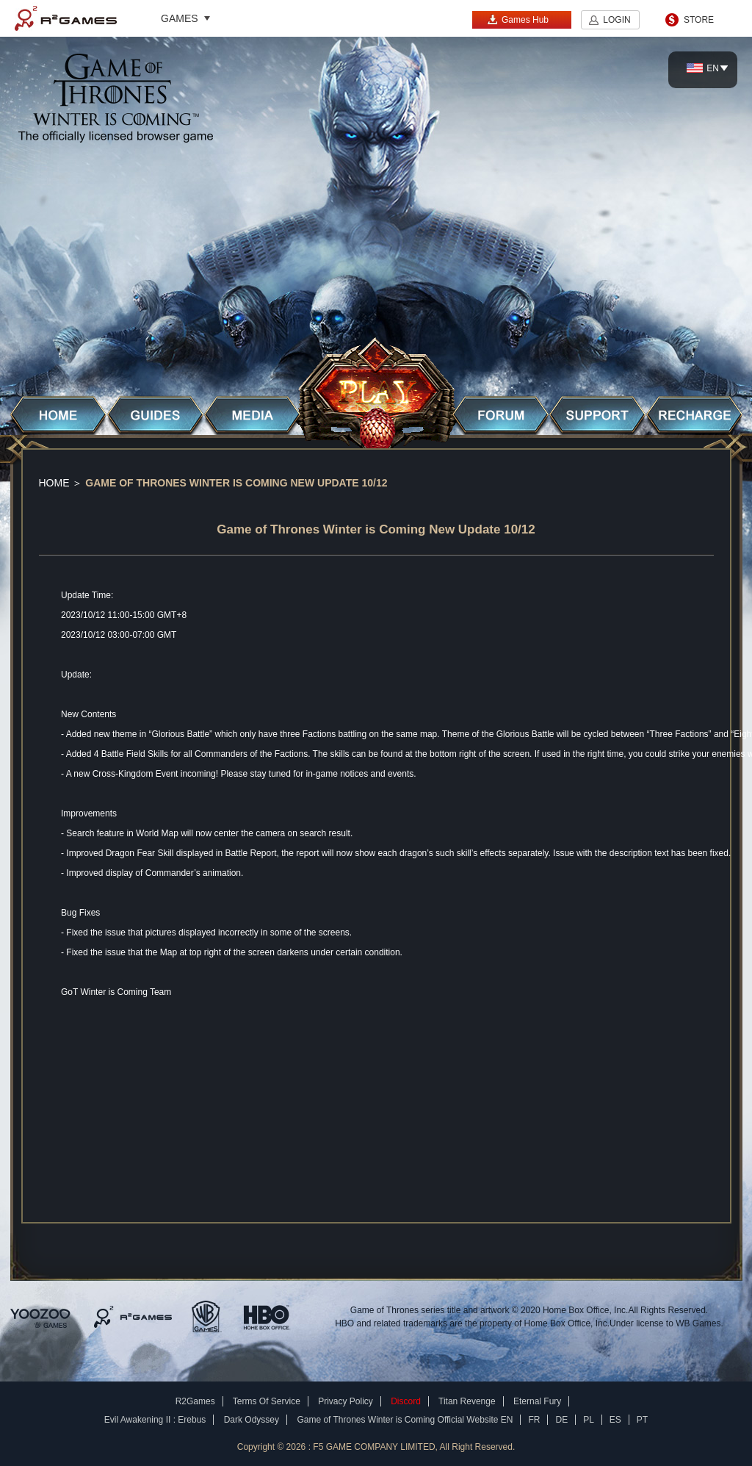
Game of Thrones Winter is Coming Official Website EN (405, 1420)
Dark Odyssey (251, 1420)
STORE (699, 20)
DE (561, 1420)
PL (588, 1420)
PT (642, 1420)
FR (534, 1420)
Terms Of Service (266, 1401)
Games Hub (518, 19)
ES (615, 1420)
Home (54, 483)
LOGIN (616, 20)
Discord (406, 1401)
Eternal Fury (537, 1401)
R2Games (66, 18)
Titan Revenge (467, 1401)
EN (703, 68)
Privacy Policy (345, 1401)
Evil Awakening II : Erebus (155, 1420)
